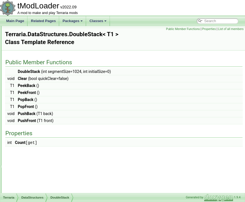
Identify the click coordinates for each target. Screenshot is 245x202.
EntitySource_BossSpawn (46, 149)
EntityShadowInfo (40, 143)
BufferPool (35, 94)
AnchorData (36, 63)
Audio (27, 32)
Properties (209, 29)
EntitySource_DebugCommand (50, 168)
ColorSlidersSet (39, 106)
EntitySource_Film (41, 180)
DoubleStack (37, 112)
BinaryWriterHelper (41, 75)
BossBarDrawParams (43, 81)
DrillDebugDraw (39, 137)
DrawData (34, 131)
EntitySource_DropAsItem (46, 174)
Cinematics (31, 44)
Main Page (15, 21)
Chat (26, 38)
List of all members (231, 29)
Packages (73, 21)
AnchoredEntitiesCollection (47, 69)
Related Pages (43, 21)
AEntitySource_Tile (41, 57)
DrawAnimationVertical (44, 125)
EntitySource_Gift (40, 192)
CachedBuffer (37, 100)
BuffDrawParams (40, 87)
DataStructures (34, 50)
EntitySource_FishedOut (45, 186)
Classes (98, 21)
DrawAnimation (38, 118)
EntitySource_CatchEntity (46, 162)
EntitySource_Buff (40, 155)
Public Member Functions (183, 29)
